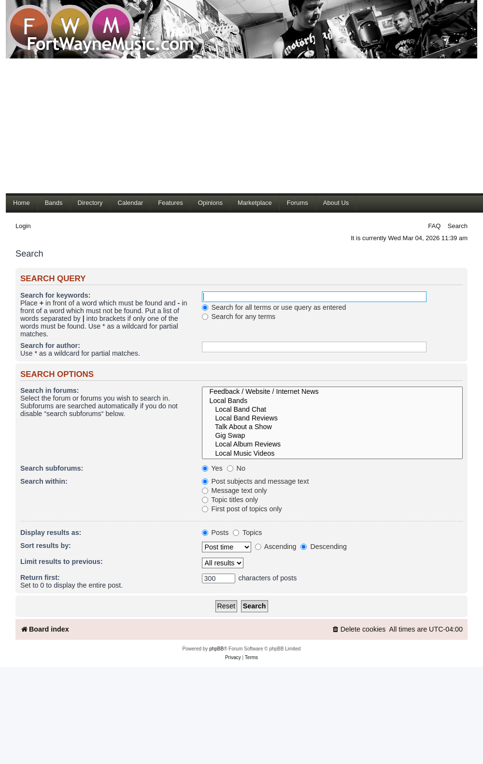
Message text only (234, 490)
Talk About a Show (332, 427)
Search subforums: (51, 468)
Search (458, 226)
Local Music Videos (332, 453)
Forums (297, 202)
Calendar (130, 202)
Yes (212, 468)
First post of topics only (242, 509)
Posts (215, 532)
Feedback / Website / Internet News (332, 392)
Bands (54, 202)
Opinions (210, 202)
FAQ (434, 226)
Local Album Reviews (332, 444)
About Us (336, 202)
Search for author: (50, 345)
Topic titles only (230, 500)
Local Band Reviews (332, 418)
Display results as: (50, 532)
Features (170, 202)
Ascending (276, 546)
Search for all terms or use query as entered (274, 307)
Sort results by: (45, 545)
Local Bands (332, 401)
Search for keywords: (55, 295)
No (236, 468)
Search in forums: (49, 390)
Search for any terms (239, 316)
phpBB (216, 648)
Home (21, 202)
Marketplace (255, 202)
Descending (323, 546)
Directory (90, 202)
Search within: (44, 481)
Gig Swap (332, 436)
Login (23, 226)
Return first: (40, 577)
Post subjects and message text (255, 481)
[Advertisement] (150, 125)
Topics (247, 532)
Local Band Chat (332, 409)
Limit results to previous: (61, 561)
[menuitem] (359, 629)
